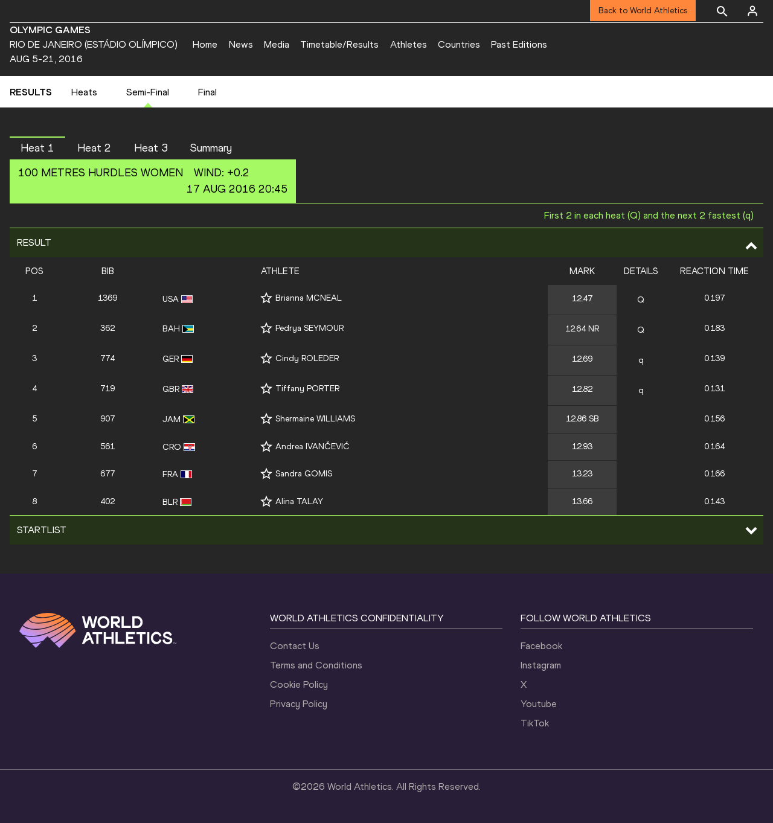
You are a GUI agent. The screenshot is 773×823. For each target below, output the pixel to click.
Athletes (408, 44)
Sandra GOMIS (303, 474)
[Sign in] (752, 10)
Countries (459, 44)
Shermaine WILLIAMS (315, 419)
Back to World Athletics (642, 10)
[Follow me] (266, 298)
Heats (84, 92)
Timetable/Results (339, 44)
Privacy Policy (298, 703)
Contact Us (294, 646)
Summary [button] (211, 148)
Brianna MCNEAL (308, 298)
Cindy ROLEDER (307, 358)
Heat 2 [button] (94, 148)
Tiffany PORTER (307, 388)
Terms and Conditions (316, 665)
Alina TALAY (299, 501)
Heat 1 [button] (37, 148)
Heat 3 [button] (151, 148)
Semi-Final (147, 92)
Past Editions (519, 44)
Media (276, 44)
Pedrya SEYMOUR (309, 328)
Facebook (541, 646)
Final (207, 92)
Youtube (539, 703)
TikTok (535, 723)
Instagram (541, 665)
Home (205, 44)
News (241, 44)
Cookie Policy (299, 684)
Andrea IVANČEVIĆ (312, 446)
